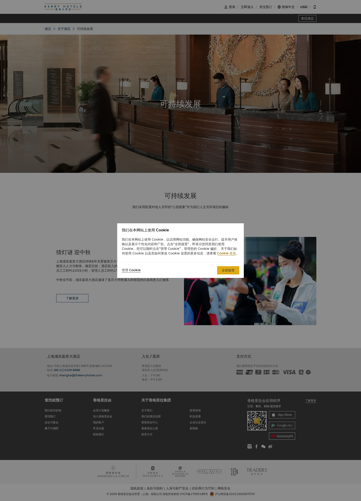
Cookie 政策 (226, 253)
